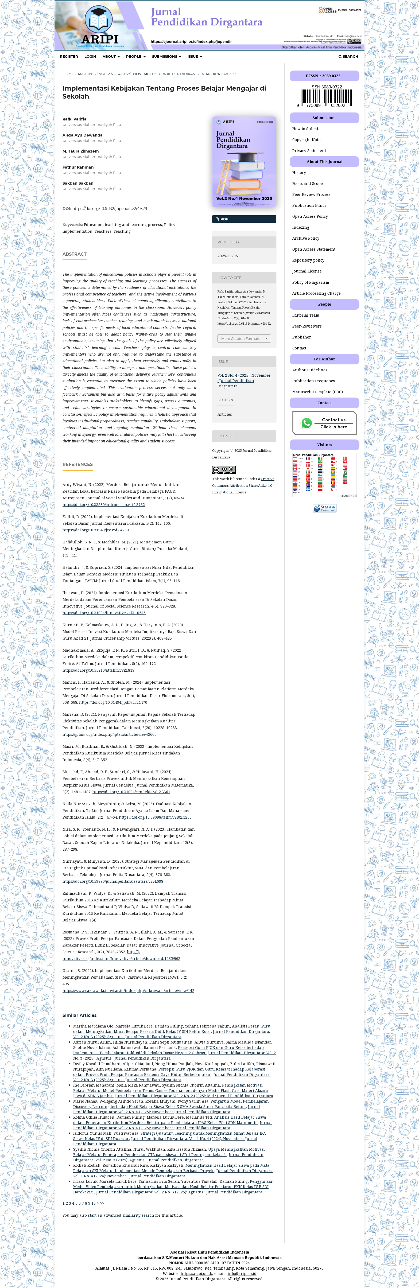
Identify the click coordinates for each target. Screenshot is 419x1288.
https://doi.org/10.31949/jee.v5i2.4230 (96, 529)
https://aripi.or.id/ (196, 1273)
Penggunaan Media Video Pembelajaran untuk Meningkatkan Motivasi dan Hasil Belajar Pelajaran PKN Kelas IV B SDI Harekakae (173, 1186)
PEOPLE (134, 56)
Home (68, 74)
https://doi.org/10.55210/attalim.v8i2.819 (98, 670)
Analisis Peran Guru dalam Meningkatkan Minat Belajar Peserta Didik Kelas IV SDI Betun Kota (171, 1029)
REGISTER (69, 56)
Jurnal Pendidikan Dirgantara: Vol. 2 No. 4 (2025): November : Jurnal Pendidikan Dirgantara (166, 1109)
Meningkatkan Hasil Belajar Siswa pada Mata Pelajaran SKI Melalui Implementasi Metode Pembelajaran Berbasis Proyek (171, 1168)
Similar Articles (80, 1015)
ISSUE (193, 56)
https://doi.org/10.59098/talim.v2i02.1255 (155, 817)
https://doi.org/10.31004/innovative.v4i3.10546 (104, 612)
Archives (86, 74)
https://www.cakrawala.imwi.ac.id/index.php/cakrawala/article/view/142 (128, 990)
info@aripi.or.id (242, 1273)
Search (348, 56)
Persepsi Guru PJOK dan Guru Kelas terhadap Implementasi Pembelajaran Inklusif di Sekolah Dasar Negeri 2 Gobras (168, 1050)
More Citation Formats (240, 338)
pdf (223, 219)
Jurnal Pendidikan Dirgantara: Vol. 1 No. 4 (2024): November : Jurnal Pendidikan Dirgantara (173, 1173)
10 (93, 1203)
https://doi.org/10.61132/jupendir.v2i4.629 (109, 208)
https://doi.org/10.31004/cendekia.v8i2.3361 (131, 791)
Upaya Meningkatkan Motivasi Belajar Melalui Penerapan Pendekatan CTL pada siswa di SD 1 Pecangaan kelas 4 (169, 1152)
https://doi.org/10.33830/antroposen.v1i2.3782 (104, 504)
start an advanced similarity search (121, 1215)
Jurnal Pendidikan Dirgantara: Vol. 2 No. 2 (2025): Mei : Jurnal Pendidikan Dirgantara (194, 1095)
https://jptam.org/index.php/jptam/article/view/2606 (110, 734)
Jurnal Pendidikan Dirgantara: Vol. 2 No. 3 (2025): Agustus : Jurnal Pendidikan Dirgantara (171, 1034)
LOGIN (90, 56)
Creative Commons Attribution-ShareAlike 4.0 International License (243, 485)
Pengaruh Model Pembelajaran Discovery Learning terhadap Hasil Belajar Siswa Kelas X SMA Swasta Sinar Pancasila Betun (171, 1104)
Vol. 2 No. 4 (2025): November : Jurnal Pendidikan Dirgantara (159, 74)
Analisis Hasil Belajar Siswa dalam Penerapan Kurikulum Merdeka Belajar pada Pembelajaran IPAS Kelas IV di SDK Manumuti (169, 1120)
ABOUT (110, 56)
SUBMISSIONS (165, 56)
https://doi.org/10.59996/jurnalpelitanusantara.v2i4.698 (113, 881)
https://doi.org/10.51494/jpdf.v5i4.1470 (113, 702)
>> (102, 1203)
